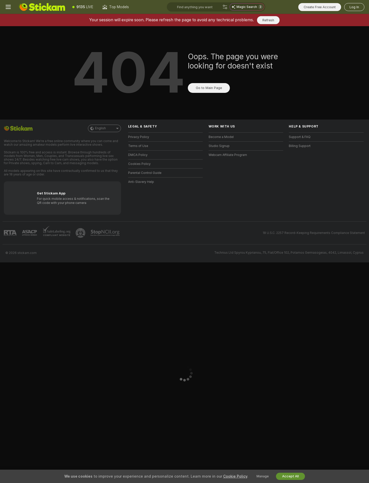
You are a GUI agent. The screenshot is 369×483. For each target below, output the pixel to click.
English (104, 128)
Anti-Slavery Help (141, 182)
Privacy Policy (138, 137)
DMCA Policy (138, 155)
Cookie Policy (235, 476)
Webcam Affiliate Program (228, 155)
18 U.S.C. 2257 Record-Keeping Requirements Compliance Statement (314, 233)
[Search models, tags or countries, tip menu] (198, 7)
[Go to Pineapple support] (81, 233)
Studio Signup (219, 146)
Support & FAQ (300, 137)
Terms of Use (138, 146)
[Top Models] (116, 7)
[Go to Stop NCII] (105, 233)
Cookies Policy (139, 164)
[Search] (225, 7)
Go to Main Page (209, 88)
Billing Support (300, 146)
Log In (354, 7)
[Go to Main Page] (42, 7)
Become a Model (221, 137)
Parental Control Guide (144, 173)
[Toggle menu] (8, 7)
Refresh (268, 20)
